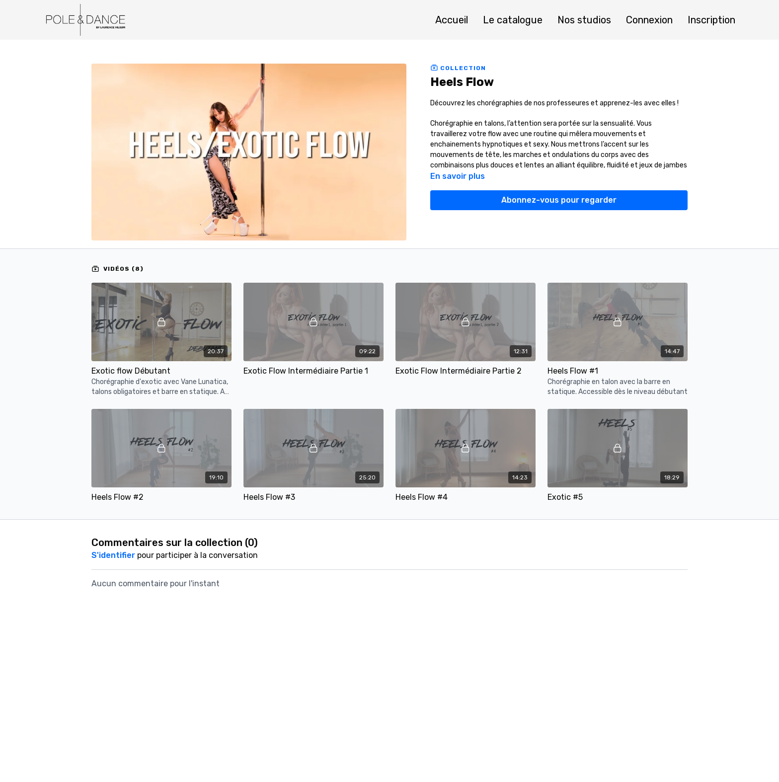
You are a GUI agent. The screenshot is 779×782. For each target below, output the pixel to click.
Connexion (649, 20)
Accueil (451, 20)
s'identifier (113, 555)
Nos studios (584, 20)
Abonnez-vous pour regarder (559, 200)
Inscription (711, 20)
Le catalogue (513, 20)
